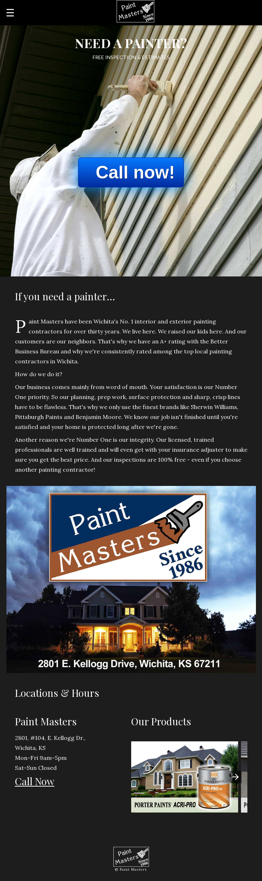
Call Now (35, 781)
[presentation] (236, 777)
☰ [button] (10, 12)
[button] (184, 777)
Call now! (135, 172)
